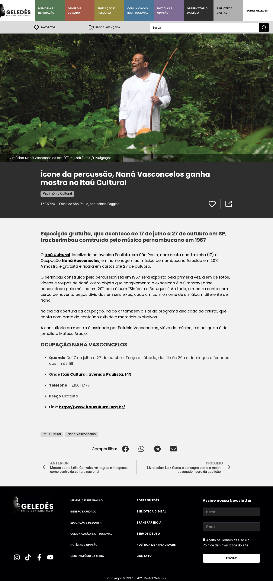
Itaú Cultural (57, 254)
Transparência (148, 522)
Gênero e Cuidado (74, 10)
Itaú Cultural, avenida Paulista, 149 (96, 374)
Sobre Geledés (257, 10)
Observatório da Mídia (197, 10)
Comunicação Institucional (137, 10)
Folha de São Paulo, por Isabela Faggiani (89, 204)
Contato (144, 556)
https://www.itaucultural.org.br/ (92, 406)
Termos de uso (148, 533)
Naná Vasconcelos (80, 260)
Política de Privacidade (156, 545)
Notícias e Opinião (164, 10)
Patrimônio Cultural (57, 193)
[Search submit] (264, 27)
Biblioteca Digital (224, 10)
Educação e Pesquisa (106, 10)
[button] (125, 448)
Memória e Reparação (46, 10)
